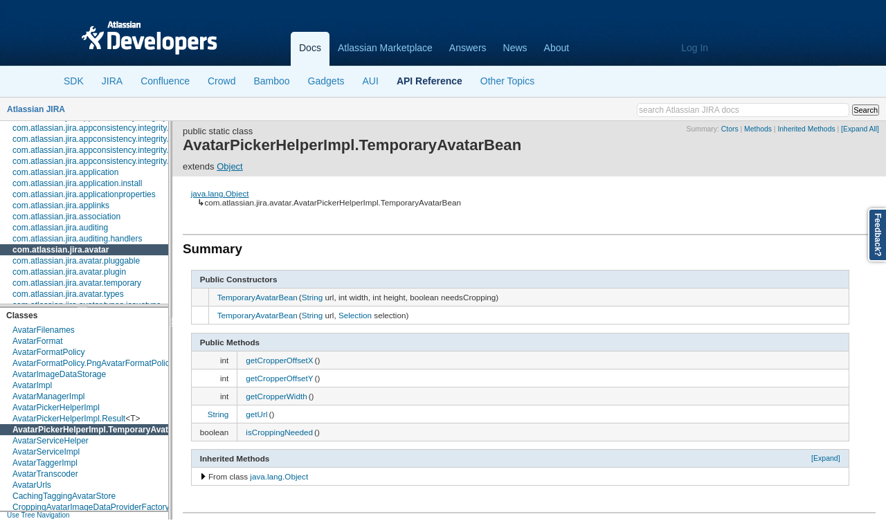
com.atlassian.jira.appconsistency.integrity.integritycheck (115, 150)
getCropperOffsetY (279, 378)
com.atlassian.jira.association (66, 216)
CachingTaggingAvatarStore (64, 496)
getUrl (256, 414)
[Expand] (825, 458)
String (312, 297)
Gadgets (326, 80)
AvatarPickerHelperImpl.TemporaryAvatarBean (104, 430)
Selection (355, 315)
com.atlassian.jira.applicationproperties (84, 194)
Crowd (221, 80)
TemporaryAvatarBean (257, 297)
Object (230, 166)
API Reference (429, 80)
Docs (310, 47)
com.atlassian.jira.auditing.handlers (77, 239)
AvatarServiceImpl (46, 452)
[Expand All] (860, 129)
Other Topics (507, 80)
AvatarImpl (32, 385)
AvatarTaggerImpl (45, 463)
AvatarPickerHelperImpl (56, 407)
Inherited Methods (806, 129)
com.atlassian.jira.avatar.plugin (69, 272)
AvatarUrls (31, 485)
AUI (371, 80)
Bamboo (271, 80)
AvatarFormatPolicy (48, 352)
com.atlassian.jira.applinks (60, 205)
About (557, 47)
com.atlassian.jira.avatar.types (68, 294)
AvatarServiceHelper (50, 441)
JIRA (112, 80)
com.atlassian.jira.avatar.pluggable (76, 261)
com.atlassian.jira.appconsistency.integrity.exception (108, 139)
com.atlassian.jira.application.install (77, 183)
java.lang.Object (220, 193)
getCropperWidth (276, 396)
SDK (74, 80)
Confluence (165, 80)
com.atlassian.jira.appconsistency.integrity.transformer (111, 161)
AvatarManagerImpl (48, 396)
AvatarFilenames (43, 330)
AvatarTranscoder (45, 474)
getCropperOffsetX (279, 360)
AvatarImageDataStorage (59, 374)
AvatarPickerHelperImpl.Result (68, 418)
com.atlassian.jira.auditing (60, 227)
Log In (694, 47)
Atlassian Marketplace (385, 47)
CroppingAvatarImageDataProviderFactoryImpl (98, 507)
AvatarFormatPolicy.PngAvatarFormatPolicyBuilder (105, 363)
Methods (758, 129)
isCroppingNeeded (279, 432)
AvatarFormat (37, 341)
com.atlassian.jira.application (65, 172)
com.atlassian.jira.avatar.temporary (76, 283)
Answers (468, 47)
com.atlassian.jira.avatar (60, 250)
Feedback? (878, 235)
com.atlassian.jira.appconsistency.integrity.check (101, 128)
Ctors (730, 129)
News (515, 47)
